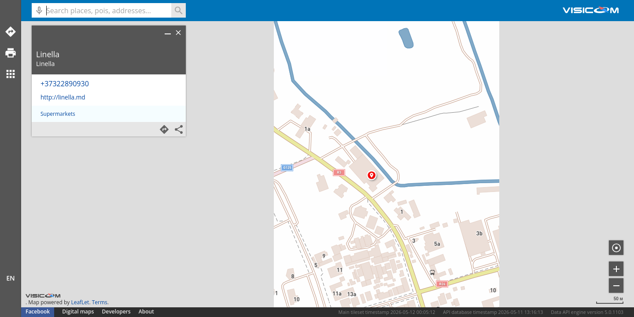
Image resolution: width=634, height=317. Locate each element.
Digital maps (78, 311)
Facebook (38, 311)
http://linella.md (63, 97)
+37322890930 (65, 83)
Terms (99, 302)
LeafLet (80, 302)
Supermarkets (58, 114)
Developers (116, 311)
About (146, 311)
